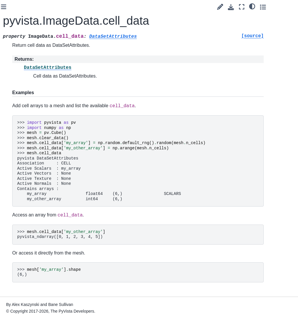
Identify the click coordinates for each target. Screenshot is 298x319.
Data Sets (26, 95)
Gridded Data (30, 114)
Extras (13, 298)
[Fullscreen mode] (266, 6)
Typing (23, 227)
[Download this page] (256, 7)
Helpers (24, 208)
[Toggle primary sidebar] (69, 6)
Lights (22, 190)
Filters (22, 171)
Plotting (19, 261)
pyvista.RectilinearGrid (38, 126)
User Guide (18, 40)
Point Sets (26, 104)
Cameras (25, 180)
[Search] (30, 16)
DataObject (27, 86)
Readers (20, 280)
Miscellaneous (30, 217)
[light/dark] (277, 6)
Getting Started (22, 30)
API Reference (22, 67)
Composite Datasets (27, 159)
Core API (21, 77)
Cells (21, 199)
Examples (17, 58)
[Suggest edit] (245, 6)
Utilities (19, 270)
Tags (12, 49)
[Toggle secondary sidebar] (288, 6)
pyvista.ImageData (38, 143)
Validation (26, 252)
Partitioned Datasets (27, 239)
